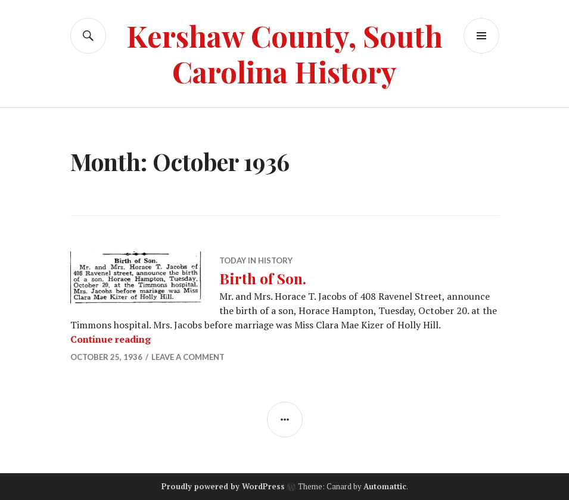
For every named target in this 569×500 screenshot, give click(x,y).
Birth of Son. (262, 278)
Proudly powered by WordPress (223, 486)
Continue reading (110, 339)
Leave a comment (188, 357)
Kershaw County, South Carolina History (284, 53)
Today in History (256, 260)
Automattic (384, 486)
